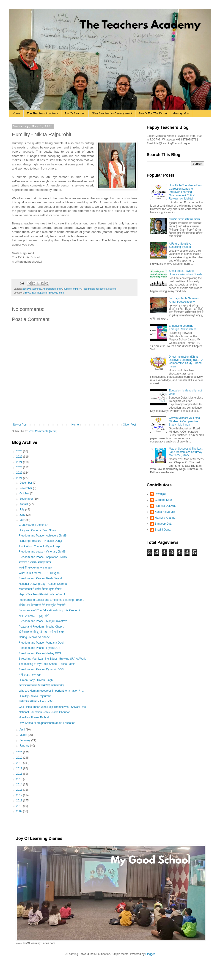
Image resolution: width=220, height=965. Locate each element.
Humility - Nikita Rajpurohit (35, 696)
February (25, 740)
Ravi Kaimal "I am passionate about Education (47, 723)
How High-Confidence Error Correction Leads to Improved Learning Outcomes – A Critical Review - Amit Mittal (186, 192)
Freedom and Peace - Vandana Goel (41, 642)
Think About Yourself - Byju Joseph (40, 546)
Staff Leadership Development (112, 113)
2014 (19, 784)
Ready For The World (152, 113)
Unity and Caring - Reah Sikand (38, 530)
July (22, 509)
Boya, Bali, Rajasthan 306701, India (44, 292)
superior (112, 288)
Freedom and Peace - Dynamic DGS (41, 669)
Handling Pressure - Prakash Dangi (40, 540)
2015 (19, 779)
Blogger (150, 954)
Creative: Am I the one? (33, 524)
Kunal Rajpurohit (165, 511)
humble (67, 288)
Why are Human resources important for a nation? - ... (52, 690)
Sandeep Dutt (163, 523)
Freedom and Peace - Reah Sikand (40, 578)
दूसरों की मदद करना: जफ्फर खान (35, 567)
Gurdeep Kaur (163, 499)
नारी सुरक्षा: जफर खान (30, 674)
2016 (19, 773)
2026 (19, 451)
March (23, 734)
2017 (19, 768)
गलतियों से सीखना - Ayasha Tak (36, 701)
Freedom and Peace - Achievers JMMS (43, 535)
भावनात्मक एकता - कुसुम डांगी (34, 615)
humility (77, 288)
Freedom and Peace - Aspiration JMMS (43, 557)
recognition (89, 288)
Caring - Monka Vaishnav (34, 637)
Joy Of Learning (74, 113)
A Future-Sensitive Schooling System (180, 245)
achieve (26, 288)
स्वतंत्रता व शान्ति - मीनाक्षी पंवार (35, 562)
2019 (19, 757)
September (26, 498)
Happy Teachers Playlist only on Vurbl (42, 594)
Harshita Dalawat (165, 505)
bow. (59, 288)
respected (101, 288)
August (24, 504)
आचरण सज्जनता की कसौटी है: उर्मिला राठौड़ (41, 685)
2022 (19, 472)
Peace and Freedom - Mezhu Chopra (41, 626)
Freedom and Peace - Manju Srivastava (43, 621)
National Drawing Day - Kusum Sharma (43, 583)
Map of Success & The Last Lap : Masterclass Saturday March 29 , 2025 (186, 452)
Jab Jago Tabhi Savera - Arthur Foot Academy (183, 300)
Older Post (129, 424)
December (26, 482)
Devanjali (160, 494)
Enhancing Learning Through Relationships (182, 327)
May (22, 520)
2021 (19, 478)
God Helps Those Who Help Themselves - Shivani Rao (52, 707)
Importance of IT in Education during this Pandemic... (51, 610)
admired (36, 288)
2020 (19, 752)
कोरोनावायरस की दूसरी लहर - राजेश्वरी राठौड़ (41, 631)
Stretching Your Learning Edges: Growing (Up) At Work (52, 658)
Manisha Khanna (165, 517)
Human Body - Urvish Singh (36, 680)
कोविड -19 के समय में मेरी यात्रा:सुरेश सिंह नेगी (42, 605)
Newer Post (20, 424)
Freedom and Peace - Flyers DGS (39, 648)
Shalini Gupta (163, 529)
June (22, 514)
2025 (19, 456)
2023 (19, 467)
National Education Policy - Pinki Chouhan (44, 712)
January (24, 745)
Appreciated (49, 288)
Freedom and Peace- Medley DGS (40, 653)
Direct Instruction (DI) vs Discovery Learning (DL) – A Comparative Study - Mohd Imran (186, 361)
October (24, 493)
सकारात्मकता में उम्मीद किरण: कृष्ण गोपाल (40, 589)
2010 (19, 806)
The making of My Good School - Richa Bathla (47, 664)
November (26, 488)
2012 (19, 795)
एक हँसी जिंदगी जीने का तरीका (184, 219)
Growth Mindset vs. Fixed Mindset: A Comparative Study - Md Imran (184, 421)
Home (16, 113)
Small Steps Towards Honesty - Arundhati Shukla (185, 272)
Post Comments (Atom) (43, 431)
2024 (19, 462)
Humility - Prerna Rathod (34, 717)
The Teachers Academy (42, 113)
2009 (19, 811)
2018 (19, 763)
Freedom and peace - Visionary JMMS (42, 551)
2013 (19, 789)
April (22, 729)
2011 (19, 800)
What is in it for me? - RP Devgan (39, 573)
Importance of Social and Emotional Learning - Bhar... (51, 599)
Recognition (181, 113)
